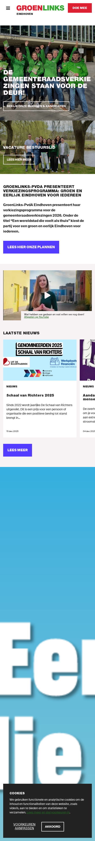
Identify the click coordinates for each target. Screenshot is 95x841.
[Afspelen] (47, 295)
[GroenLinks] (40, 8)
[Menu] (8, 8)
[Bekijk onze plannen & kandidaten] (36, 106)
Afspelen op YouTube (36, 317)
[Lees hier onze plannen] (31, 247)
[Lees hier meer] (19, 159)
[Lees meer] (17, 450)
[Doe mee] (80, 8)
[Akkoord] (52, 826)
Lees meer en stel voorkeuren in (48, 812)
